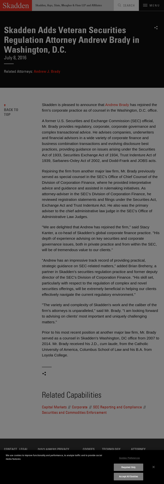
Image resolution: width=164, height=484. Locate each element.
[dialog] (82, 467)
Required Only (128, 467)
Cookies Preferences (129, 457)
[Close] (154, 467)
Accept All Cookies (128, 476)
